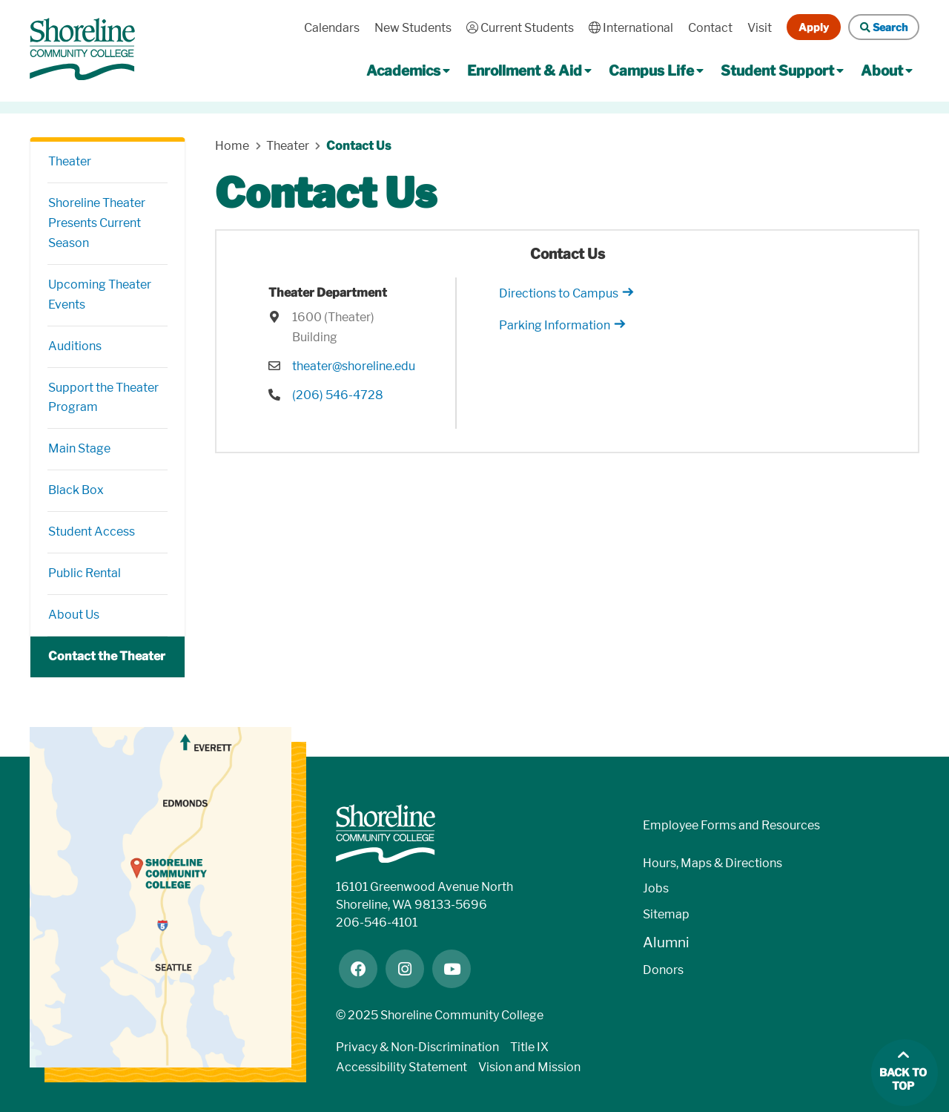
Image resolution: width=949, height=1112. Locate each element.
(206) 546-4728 (337, 395)
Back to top (903, 1079)
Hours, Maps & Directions (712, 863)
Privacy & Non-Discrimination (417, 1047)
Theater (69, 161)
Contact (710, 28)
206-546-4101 (376, 922)
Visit (759, 28)
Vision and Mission (529, 1067)
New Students (413, 28)
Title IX (529, 1047)
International (631, 28)
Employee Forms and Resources (731, 825)
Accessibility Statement (401, 1067)
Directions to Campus (558, 293)
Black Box (76, 490)
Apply (813, 27)
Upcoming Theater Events (99, 294)
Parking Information (554, 325)
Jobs (656, 888)
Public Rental (84, 573)
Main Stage (79, 448)
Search (883, 27)
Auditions (75, 346)
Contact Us (358, 146)
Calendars (332, 28)
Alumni (666, 942)
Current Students (520, 28)
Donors (663, 970)
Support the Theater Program (103, 398)
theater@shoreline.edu (353, 366)
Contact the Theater (106, 656)
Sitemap (666, 914)
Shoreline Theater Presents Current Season (96, 223)
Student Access (91, 531)
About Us (73, 615)
